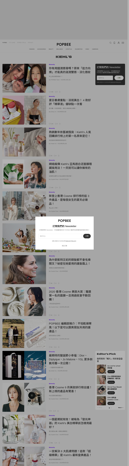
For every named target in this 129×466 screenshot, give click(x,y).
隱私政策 (74, 241)
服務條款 (68, 241)
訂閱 (87, 236)
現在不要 (64, 245)
